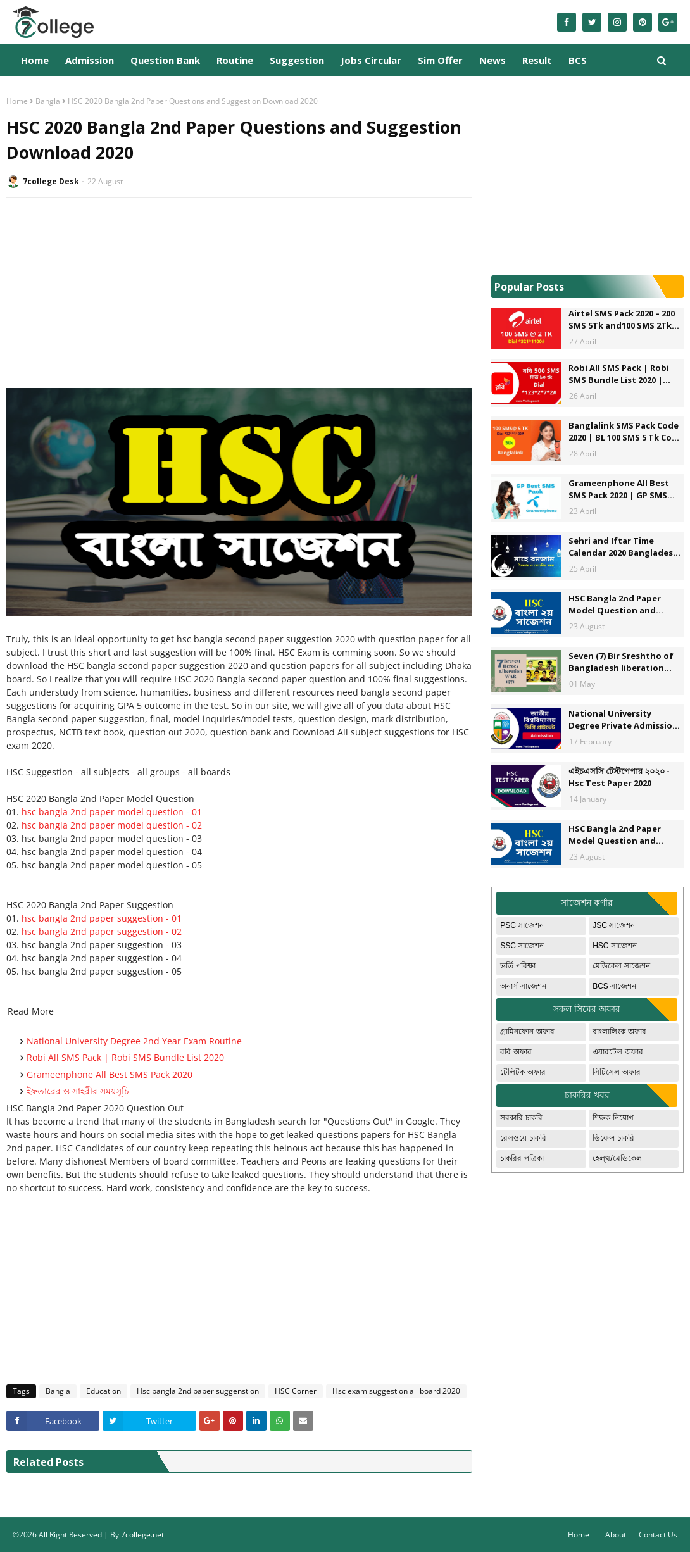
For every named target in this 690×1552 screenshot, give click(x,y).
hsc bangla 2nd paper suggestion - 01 (102, 918)
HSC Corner (296, 1391)
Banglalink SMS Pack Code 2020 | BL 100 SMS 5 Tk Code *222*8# (625, 432)
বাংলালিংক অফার (619, 1031)
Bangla (47, 101)
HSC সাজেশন (615, 945)
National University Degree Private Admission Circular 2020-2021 (623, 720)
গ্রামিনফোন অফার (527, 1031)
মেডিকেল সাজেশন (621, 965)
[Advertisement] (239, 299)
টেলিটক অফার (522, 1072)
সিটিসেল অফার (616, 1072)
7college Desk (51, 181)
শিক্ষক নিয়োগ (613, 1117)
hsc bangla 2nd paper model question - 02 (112, 825)
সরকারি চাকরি (521, 1117)
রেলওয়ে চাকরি (523, 1138)
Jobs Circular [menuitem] (371, 60)
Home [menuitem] (35, 60)
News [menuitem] (492, 60)
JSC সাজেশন (614, 925)
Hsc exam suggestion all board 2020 (396, 1391)
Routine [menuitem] (234, 60)
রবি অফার (515, 1052)
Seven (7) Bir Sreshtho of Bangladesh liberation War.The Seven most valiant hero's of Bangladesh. (621, 662)
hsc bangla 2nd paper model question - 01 (112, 812)
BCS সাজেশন (614, 986)
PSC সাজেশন (522, 925)
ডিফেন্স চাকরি (613, 1138)
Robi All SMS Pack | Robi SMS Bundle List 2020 (125, 1057)
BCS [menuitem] (577, 60)
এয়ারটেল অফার (618, 1052)
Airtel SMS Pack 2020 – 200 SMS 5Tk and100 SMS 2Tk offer (621, 320)
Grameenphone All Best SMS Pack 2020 (109, 1074)
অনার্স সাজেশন (523, 986)
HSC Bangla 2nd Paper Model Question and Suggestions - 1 (614, 604)
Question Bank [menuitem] (165, 60)
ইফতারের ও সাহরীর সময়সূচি (78, 1091)
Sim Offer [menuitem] (440, 60)
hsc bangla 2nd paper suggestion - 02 (102, 931)
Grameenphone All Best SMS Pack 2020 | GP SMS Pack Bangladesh (618, 489)
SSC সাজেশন (522, 945)
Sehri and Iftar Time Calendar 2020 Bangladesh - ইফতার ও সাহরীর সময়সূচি (623, 547)
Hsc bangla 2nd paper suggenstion (198, 1391)
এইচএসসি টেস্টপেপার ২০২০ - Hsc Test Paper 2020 (619, 777)
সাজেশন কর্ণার (587, 903)
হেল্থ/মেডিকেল (617, 1158)
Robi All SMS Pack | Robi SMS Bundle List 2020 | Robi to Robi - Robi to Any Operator (622, 374)
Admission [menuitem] (89, 60)
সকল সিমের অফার (586, 1009)
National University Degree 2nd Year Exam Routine (134, 1041)
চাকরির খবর (587, 1095)
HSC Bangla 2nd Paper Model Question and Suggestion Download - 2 (621, 835)
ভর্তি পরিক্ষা (517, 965)
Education (103, 1391)
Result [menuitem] (537, 60)
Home (17, 101)
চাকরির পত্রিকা (521, 1158)
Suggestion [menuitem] (297, 60)
